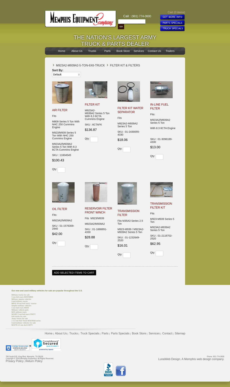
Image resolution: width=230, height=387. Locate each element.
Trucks (92, 50)
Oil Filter (59, 209)
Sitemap (180, 333)
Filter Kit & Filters (125, 65)
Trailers (170, 50)
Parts (107, 50)
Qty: (54, 169)
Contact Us (154, 50)
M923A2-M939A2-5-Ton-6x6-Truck (80, 65)
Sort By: (57, 70)
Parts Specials (120, 333)
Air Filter (59, 110)
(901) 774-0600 (141, 16)
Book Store (123, 50)
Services (139, 50)
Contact (167, 333)
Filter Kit (92, 104)
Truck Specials (89, 333)
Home (61, 50)
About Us (76, 50)
